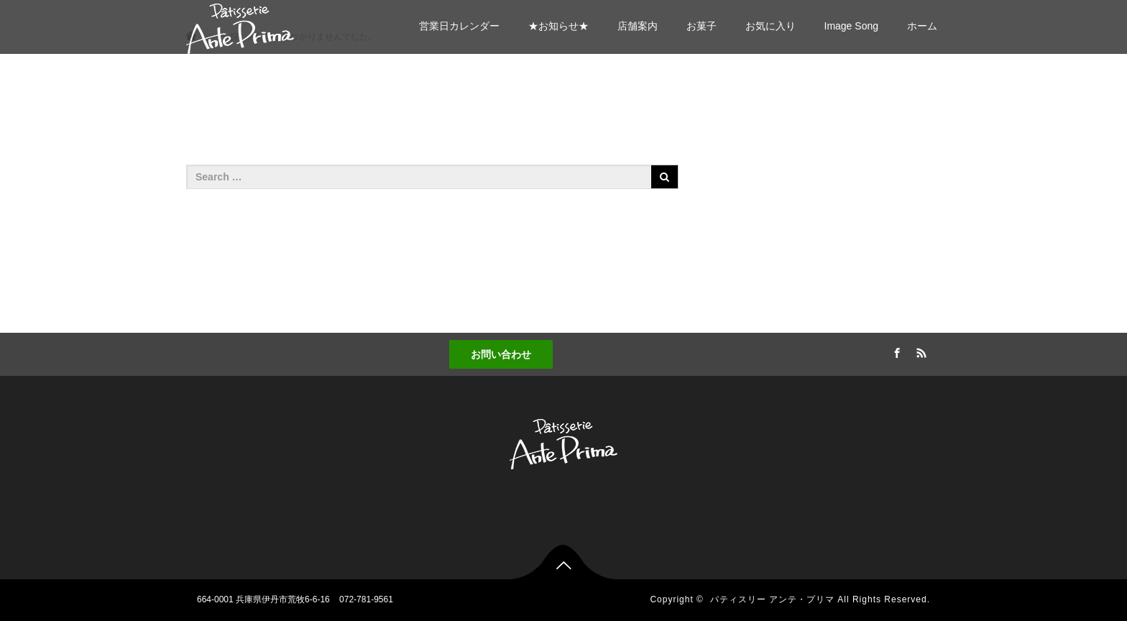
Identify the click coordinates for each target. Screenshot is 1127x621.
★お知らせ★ (558, 26)
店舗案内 (637, 26)
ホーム (922, 26)
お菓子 (701, 26)
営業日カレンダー (459, 26)
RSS (919, 351)
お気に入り (770, 26)
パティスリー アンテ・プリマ (772, 599)
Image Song (851, 26)
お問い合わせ (501, 354)
